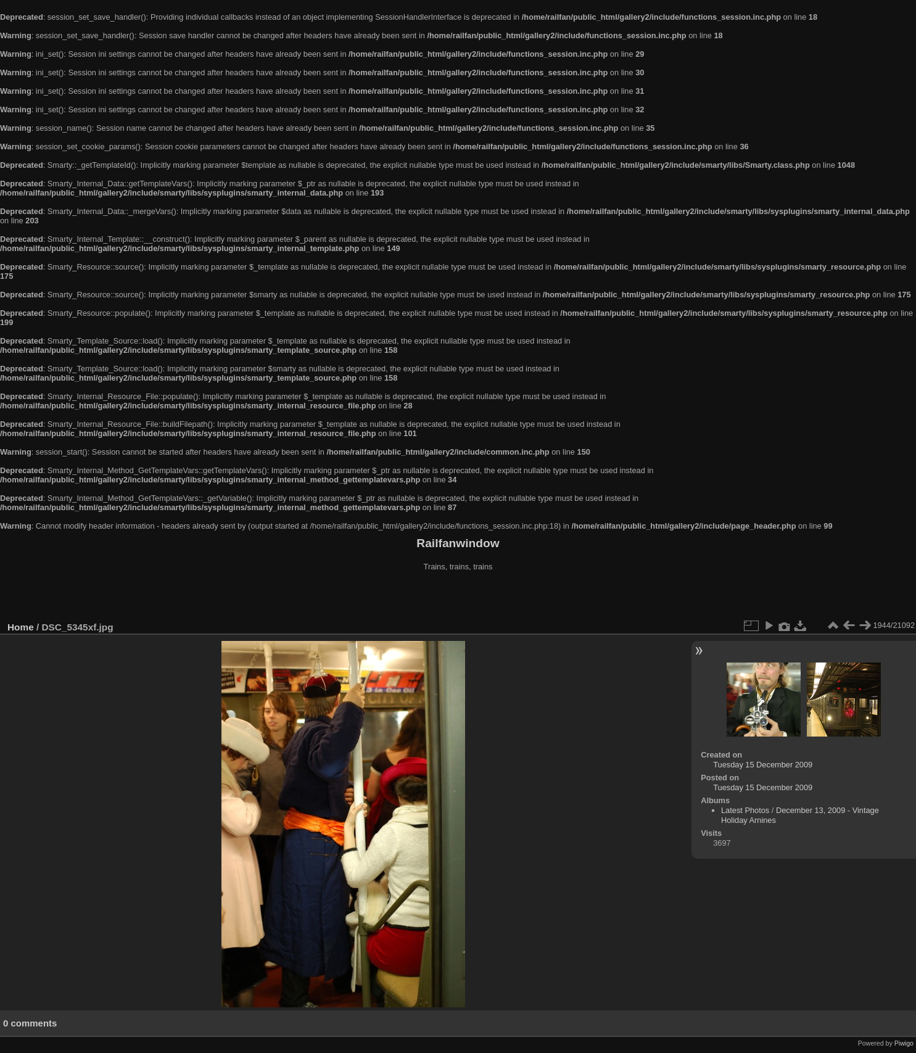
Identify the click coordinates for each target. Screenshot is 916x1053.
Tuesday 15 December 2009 (762, 764)
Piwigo (904, 1043)
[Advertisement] (458, 597)
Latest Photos (745, 810)
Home (20, 627)
